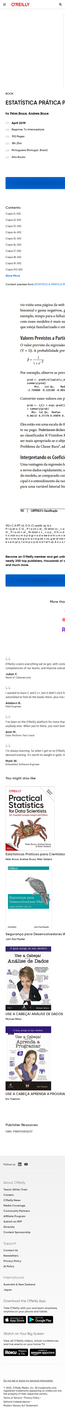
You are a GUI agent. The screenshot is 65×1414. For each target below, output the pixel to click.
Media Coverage (14, 1205)
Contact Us (10, 1250)
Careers (8, 1195)
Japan (7, 1290)
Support (9, 1243)
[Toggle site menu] (4, 4)
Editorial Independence (16, 1401)
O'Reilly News (11, 1200)
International (13, 1277)
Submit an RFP (12, 1221)
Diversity (9, 1227)
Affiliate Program (14, 1216)
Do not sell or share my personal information (28, 1380)
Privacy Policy (12, 1261)
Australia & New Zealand (19, 1284)
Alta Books (18, 157)
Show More (13, 275)
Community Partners (16, 1211)
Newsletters (10, 1255)
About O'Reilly (14, 1182)
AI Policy (8, 1266)
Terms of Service (12, 1397)
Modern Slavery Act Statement (20, 1405)
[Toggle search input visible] (60, 4)
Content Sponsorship (17, 1232)
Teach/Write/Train (15, 1189)
